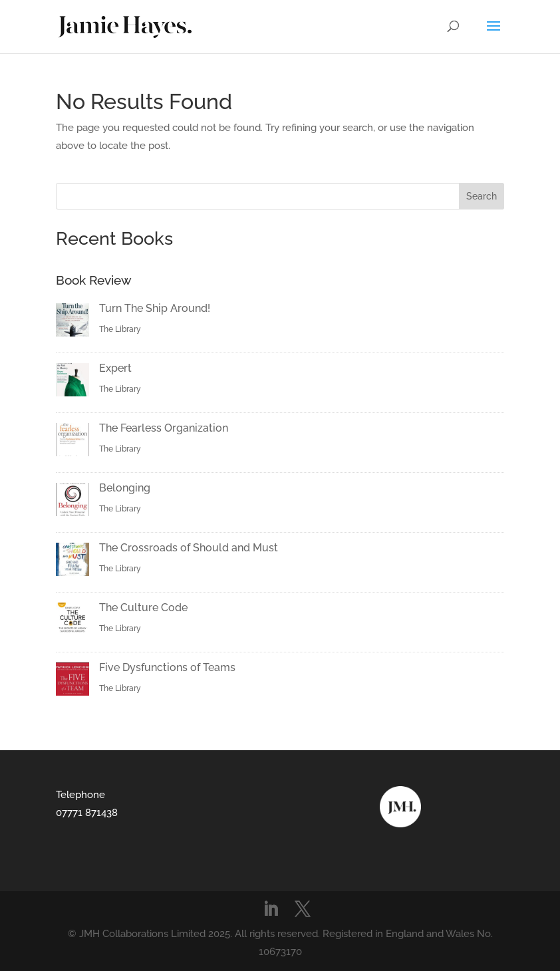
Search (481, 196)
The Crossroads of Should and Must (188, 547)
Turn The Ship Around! (154, 308)
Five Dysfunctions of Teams (167, 667)
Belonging (124, 488)
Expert (115, 368)
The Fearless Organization (163, 428)
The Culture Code (143, 607)
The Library (120, 329)
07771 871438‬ (87, 813)
